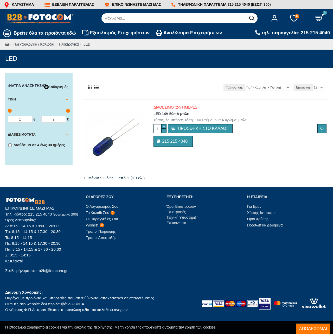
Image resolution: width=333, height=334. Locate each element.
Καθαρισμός (58, 87)
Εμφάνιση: (303, 87)
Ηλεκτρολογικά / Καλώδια (34, 44)
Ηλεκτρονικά (69, 44)
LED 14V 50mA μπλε (171, 114)
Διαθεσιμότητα (22, 134)
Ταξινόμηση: (237, 87)
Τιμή (12, 99)
